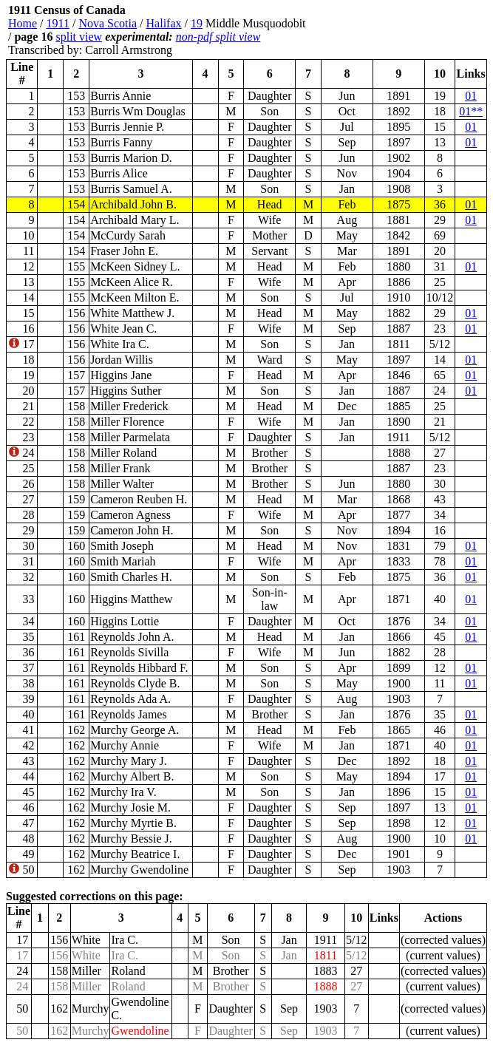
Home (22, 23)
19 (197, 23)
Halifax (164, 23)
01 (471, 95)
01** (471, 111)
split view (78, 36)
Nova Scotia (107, 23)
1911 (58, 23)
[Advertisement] (398, 30)
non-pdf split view (218, 36)
